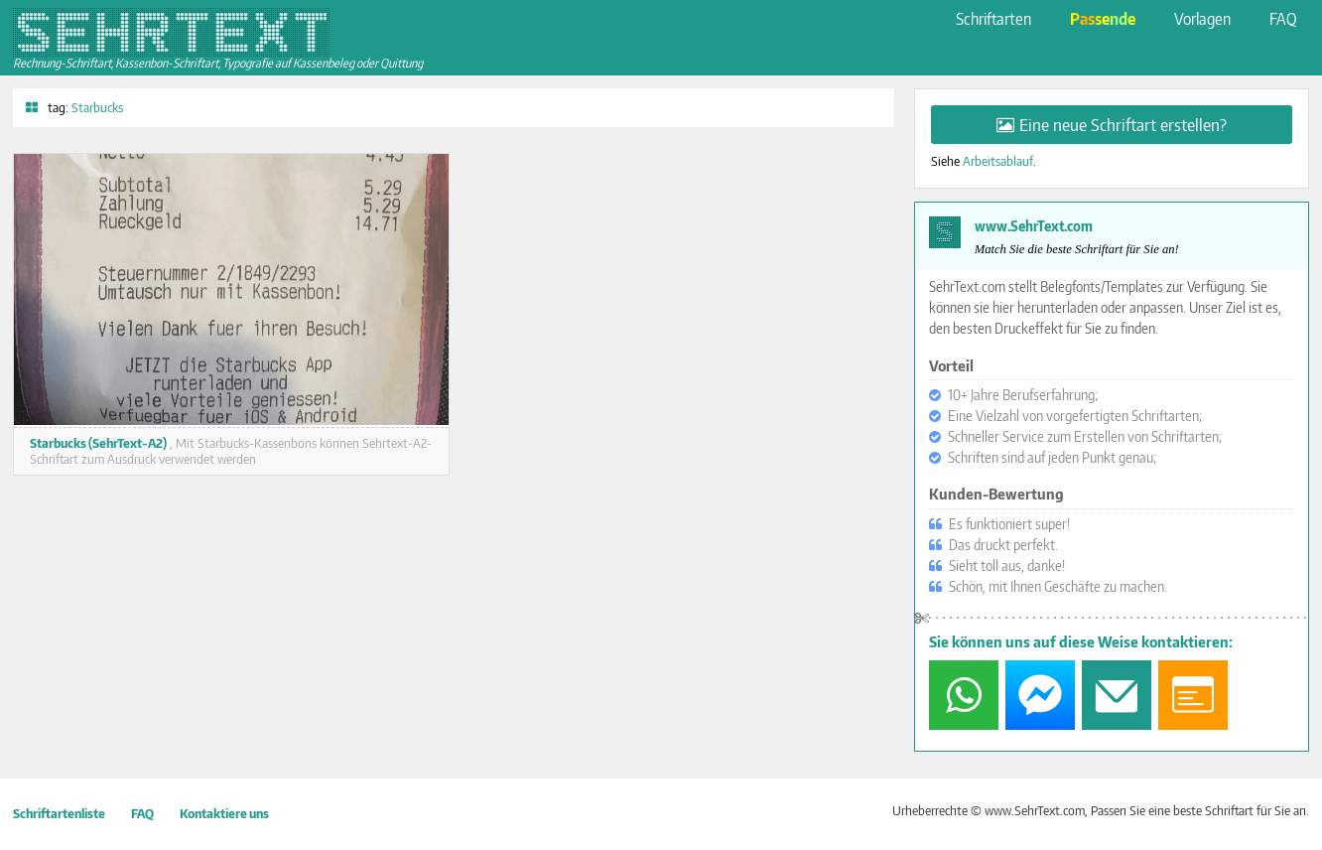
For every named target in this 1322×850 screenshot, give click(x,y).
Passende (1102, 18)
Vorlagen (1202, 18)
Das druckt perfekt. (1003, 544)
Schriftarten (993, 18)
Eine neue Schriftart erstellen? (1123, 124)
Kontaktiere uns (224, 813)
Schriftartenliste (59, 813)
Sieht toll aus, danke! (1007, 565)
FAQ (1282, 18)
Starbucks (97, 107)
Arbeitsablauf (998, 161)
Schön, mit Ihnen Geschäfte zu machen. (1058, 586)
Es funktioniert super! (1009, 523)
